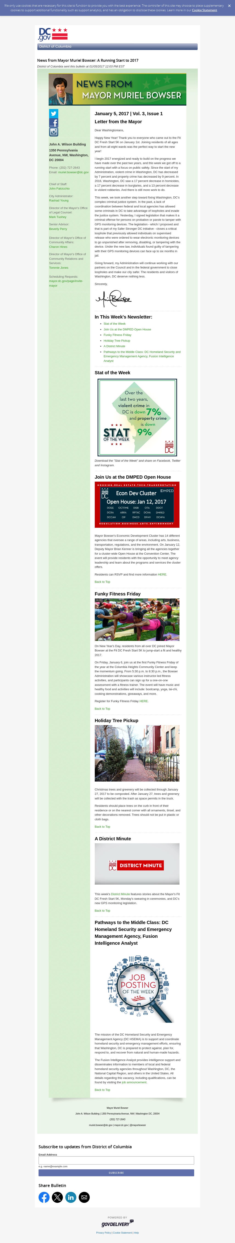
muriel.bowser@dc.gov (73, 172)
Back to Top (102, 582)
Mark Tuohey (57, 217)
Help (136, 1233)
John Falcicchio (59, 188)
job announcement (134, 1082)
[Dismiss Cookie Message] (229, 4)
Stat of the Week (115, 323)
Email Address (48, 1154)
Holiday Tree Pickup (117, 340)
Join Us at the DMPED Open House (127, 329)
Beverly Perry (58, 229)
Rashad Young (59, 200)
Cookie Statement (204, 10)
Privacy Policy (103, 1233)
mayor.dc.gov (121, 1125)
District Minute (120, 894)
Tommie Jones (58, 267)
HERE (162, 574)
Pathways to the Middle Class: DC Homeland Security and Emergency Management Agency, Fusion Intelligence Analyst (142, 356)
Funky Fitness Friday (117, 335)
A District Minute (114, 346)
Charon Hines (58, 247)
